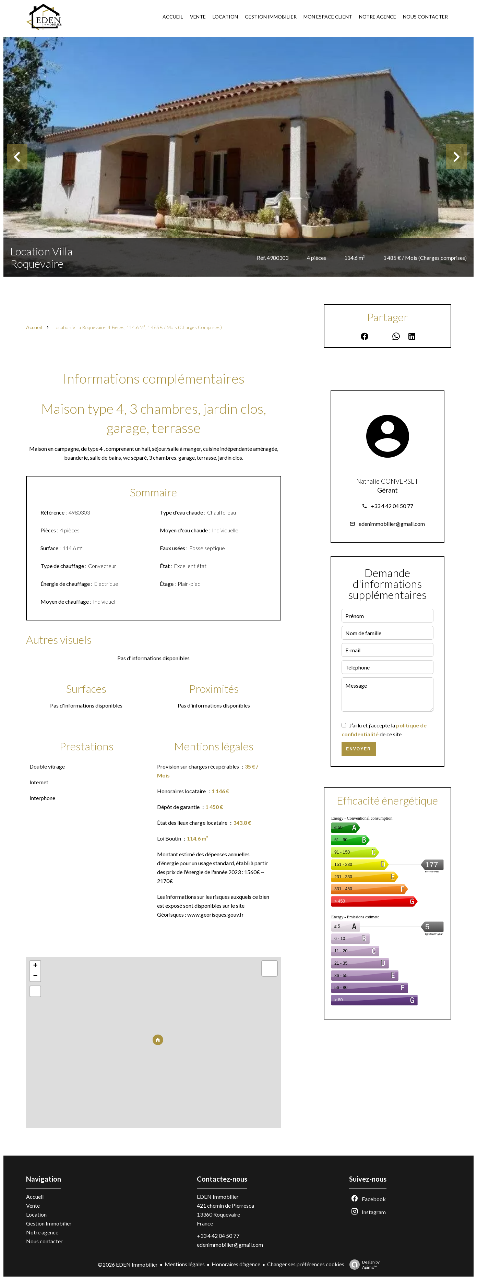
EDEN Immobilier (218, 1196)
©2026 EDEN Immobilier (128, 1264)
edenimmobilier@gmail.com (392, 523)
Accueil (34, 327)
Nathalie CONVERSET (387, 481)
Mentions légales (185, 1264)
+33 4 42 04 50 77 (392, 506)
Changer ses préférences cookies (305, 1264)
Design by (363, 1264)
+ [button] (35, 966)
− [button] (35, 976)
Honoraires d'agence (236, 1264)
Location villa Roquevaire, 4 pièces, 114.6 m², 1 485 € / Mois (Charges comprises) (137, 327)
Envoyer (358, 749)
